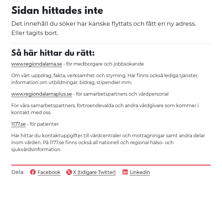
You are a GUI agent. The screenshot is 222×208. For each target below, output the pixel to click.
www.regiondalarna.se (36, 64)
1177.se (18, 124)
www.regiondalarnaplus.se (41, 94)
